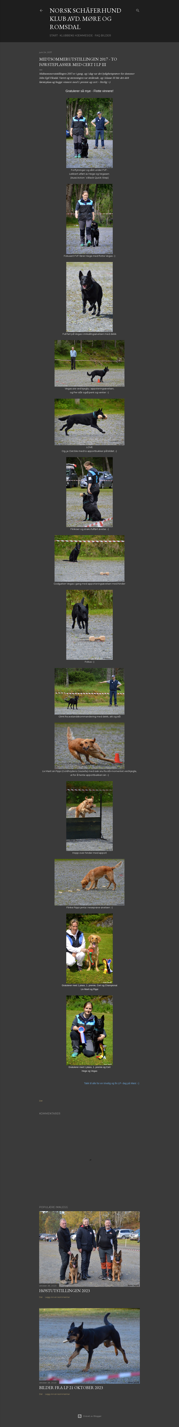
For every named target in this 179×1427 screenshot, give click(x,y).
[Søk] (138, 9)
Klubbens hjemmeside (76, 35)
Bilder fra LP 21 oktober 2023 (71, 1387)
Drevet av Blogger (90, 1416)
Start (54, 35)
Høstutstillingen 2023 (64, 1290)
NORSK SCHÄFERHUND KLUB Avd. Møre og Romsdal (85, 18)
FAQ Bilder (103, 35)
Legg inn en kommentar (57, 1297)
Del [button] (40, 1100)
